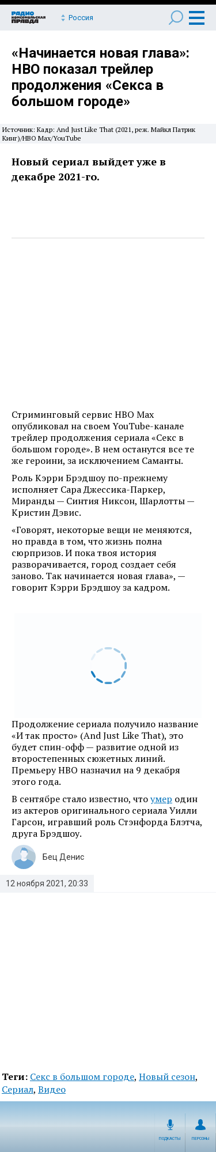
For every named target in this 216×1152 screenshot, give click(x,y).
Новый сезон (167, 1076)
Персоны (201, 1138)
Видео (52, 1089)
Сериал (17, 1089)
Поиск (176, 17)
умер (161, 798)
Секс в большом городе (82, 1076)
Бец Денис (63, 857)
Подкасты (170, 1138)
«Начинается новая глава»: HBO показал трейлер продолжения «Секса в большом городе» (101, 77)
